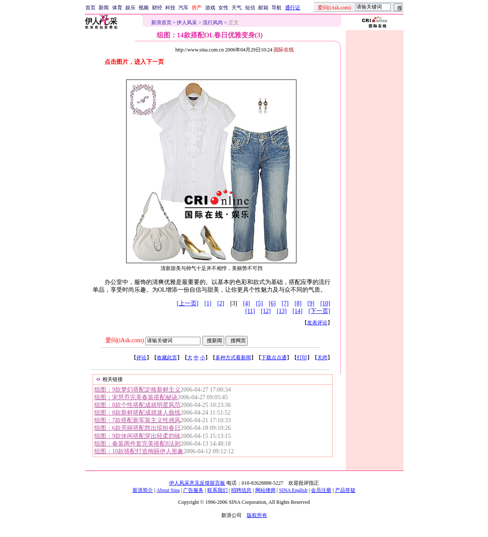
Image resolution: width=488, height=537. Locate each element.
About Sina (168, 490)
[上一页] (187, 303)
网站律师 (265, 490)
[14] (297, 311)
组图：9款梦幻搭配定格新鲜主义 (137, 389)
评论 (141, 358)
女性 (223, 8)
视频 (143, 8)
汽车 (183, 8)
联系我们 (217, 490)
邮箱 (263, 8)
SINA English (293, 490)
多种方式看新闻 (233, 358)
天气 (236, 8)
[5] (259, 303)
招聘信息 (241, 490)
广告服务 (193, 490)
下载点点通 (274, 358)
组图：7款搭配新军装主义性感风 (137, 420)
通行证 (292, 8)
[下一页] (319, 311)
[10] (325, 303)
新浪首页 (161, 23)
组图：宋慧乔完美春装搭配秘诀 (136, 397)
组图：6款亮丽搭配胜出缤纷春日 (137, 428)
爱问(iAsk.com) (124, 340)
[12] (266, 311)
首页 (90, 8)
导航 (276, 8)
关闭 (322, 358)
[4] (246, 303)
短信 (250, 8)
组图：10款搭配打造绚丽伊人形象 (138, 451)
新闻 (104, 8)
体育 (117, 8)
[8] (298, 303)
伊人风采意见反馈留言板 (197, 483)
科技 (170, 8)
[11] (250, 311)
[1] (207, 303)
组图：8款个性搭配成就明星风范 (137, 405)
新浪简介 (143, 490)
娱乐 (130, 8)
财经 (157, 8)
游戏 (210, 8)
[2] (220, 303)
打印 (302, 358)
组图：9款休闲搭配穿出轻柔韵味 (137, 436)
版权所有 (257, 515)
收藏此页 (167, 358)
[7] (285, 303)
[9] (310, 303)
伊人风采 (187, 23)
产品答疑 (345, 490)
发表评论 (317, 323)
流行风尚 (213, 23)
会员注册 (321, 490)
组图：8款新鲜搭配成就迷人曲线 (137, 412)
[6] (272, 303)
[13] (282, 311)
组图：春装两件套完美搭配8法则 (137, 443)
